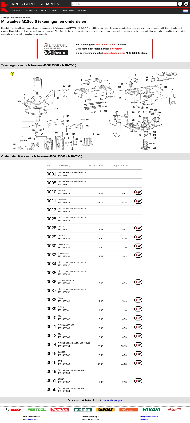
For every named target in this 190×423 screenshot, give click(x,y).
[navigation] (91, 11)
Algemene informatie (150, 417)
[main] (95, 209)
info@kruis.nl (33, 419)
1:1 (169, 73)
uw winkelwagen (112, 400)
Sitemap (145, 419)
